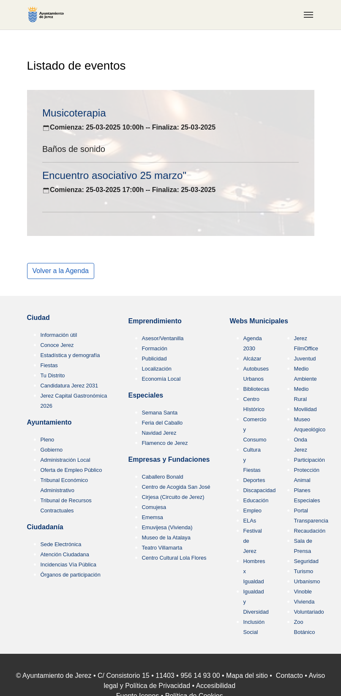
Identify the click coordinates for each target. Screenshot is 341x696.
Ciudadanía (45, 527)
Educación (256, 500)
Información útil (59, 335)
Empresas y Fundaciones (169, 459)
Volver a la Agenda (61, 270)
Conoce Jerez (57, 345)
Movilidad (305, 409)
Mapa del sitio (247, 675)
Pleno (48, 439)
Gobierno (52, 450)
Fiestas (49, 365)
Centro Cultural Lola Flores (174, 558)
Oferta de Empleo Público (71, 470)
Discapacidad (259, 490)
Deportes (254, 480)
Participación (309, 460)
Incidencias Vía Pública (68, 564)
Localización (157, 369)
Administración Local (65, 460)
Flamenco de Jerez (165, 443)
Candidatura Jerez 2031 (69, 385)
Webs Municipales (259, 321)
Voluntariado (309, 612)
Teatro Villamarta (162, 547)
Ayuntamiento (49, 422)
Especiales (146, 395)
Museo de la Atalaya (166, 537)
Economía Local (161, 379)
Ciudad (38, 317)
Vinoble (303, 591)
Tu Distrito (53, 375)
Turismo (304, 571)
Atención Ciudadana (65, 554)
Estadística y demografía (70, 355)
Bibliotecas (256, 389)
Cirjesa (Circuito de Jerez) (173, 497)
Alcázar (252, 358)
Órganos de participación (71, 574)
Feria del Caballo (162, 423)
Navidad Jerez (159, 433)
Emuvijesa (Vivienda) (167, 527)
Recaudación (310, 531)
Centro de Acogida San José (176, 487)
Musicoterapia (74, 113)
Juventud (305, 358)
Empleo (252, 510)
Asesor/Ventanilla (163, 338)
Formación (154, 348)
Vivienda (304, 602)
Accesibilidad (215, 685)
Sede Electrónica (61, 544)
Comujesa (154, 507)
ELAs (249, 520)
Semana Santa (160, 412)
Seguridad (306, 561)
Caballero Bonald (162, 477)
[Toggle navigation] (308, 15)
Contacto (289, 675)
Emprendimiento (155, 321)
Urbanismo (307, 581)
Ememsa (153, 517)
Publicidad (154, 358)
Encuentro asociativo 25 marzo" (114, 175)
